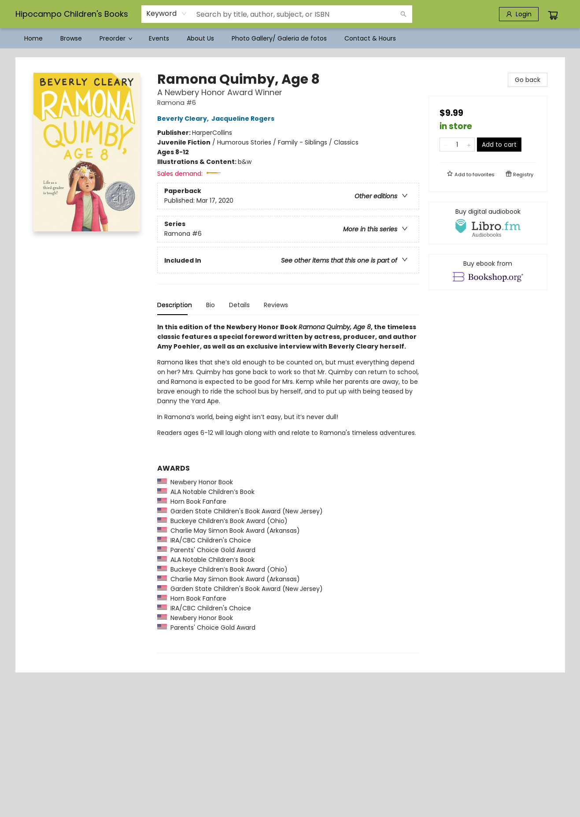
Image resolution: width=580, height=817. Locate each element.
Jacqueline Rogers (244, 118)
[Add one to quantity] (468, 144)
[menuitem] (33, 38)
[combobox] (166, 13)
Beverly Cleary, (184, 118)
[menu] (290, 38)
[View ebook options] (488, 272)
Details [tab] (239, 305)
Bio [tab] (210, 305)
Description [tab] (174, 305)
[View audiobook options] (488, 223)
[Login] (519, 14)
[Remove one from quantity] (445, 144)
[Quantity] (457, 144)
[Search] (403, 14)
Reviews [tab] (276, 305)
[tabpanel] (288, 487)
